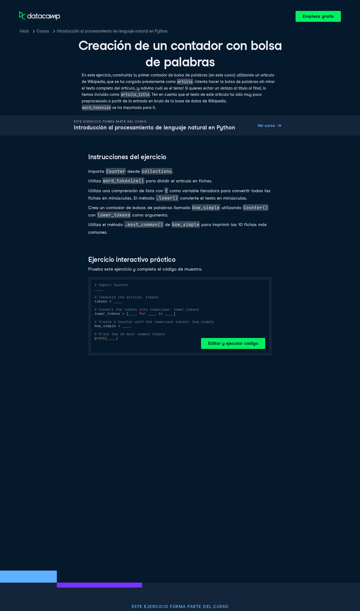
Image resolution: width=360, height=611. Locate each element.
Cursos (43, 31)
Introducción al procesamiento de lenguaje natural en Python (112, 31)
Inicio (24, 31)
